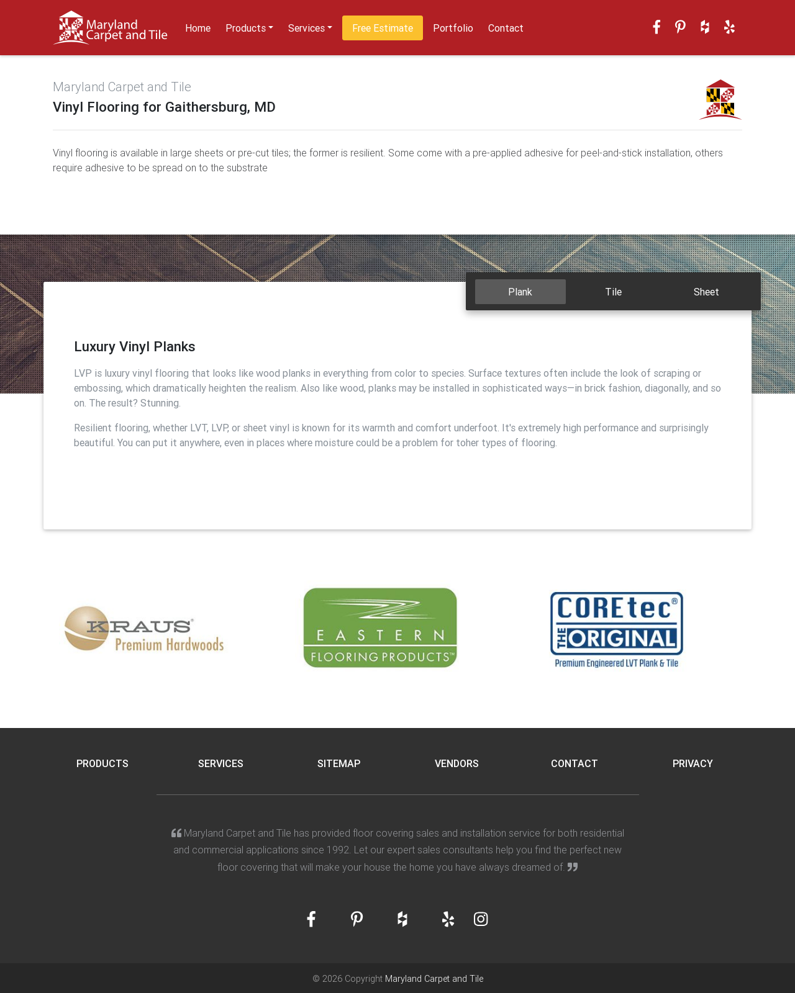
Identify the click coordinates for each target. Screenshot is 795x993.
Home (198, 28)
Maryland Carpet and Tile (434, 978)
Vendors (457, 763)
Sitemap (338, 763)
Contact (506, 28)
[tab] (520, 291)
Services (306, 28)
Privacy (693, 763)
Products (245, 28)
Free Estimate (382, 28)
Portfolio (453, 28)
